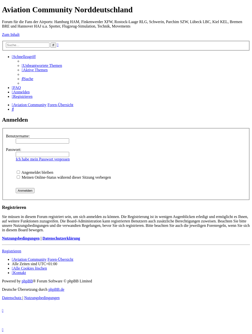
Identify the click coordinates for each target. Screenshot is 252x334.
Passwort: (13, 149)
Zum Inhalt (11, 34)
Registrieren (11, 251)
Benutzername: (18, 136)
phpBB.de (56, 289)
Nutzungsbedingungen (21, 238)
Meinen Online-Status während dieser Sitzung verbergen (64, 177)
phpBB (27, 281)
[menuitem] (42, 65)
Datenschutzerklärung (61, 238)
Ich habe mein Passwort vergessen (43, 159)
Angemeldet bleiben (35, 172)
